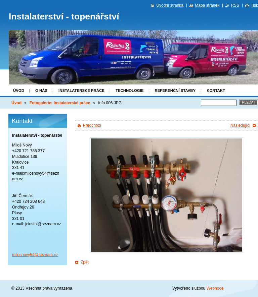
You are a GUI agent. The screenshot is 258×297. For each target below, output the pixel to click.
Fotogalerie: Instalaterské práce (60, 103)
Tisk (254, 5)
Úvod (18, 90)
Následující (240, 125)
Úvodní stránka (169, 5)
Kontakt (216, 90)
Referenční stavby (175, 90)
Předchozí (92, 125)
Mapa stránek (207, 5)
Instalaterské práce (81, 90)
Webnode (215, 288)
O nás (41, 90)
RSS (235, 5)
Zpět (85, 262)
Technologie (130, 90)
